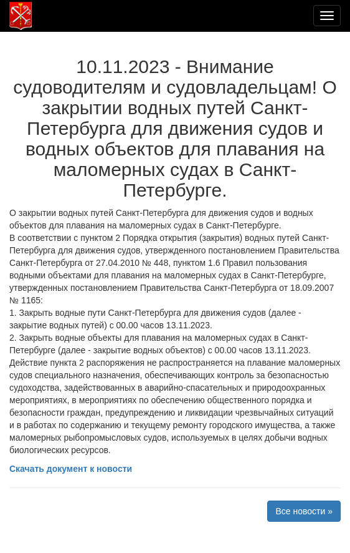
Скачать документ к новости (70, 469)
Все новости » (304, 511)
